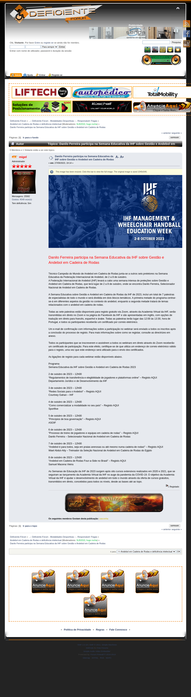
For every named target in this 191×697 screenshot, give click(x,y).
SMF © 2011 (95, 645)
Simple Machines (109, 645)
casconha (103, 518)
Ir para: (113, 552)
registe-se (49, 42)
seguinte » (177, 133)
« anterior (166, 133)
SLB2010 (80, 124)
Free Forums (102, 648)
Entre (37, 42)
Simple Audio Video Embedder (96, 651)
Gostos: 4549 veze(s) (22, 199)
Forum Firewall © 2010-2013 (103, 654)
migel (23, 157)
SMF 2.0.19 (83, 645)
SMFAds (90, 648)
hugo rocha (91, 124)
